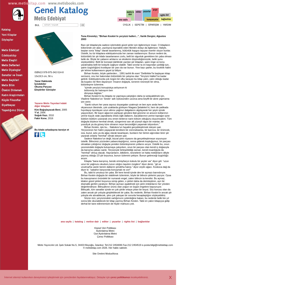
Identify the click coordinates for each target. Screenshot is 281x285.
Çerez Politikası (105, 236)
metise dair (92, 221)
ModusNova (111, 253)
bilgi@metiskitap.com (161, 245)
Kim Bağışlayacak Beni (47, 109)
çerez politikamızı (120, 277)
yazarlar (116, 221)
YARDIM (167, 25)
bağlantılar (144, 221)
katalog (79, 221)
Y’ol (36, 112)
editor (105, 221)
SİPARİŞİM (153, 25)
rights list (129, 221)
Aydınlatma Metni (105, 231)
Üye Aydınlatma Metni (105, 233)
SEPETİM (139, 25)
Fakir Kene (40, 118)
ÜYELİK (127, 25)
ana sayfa (66, 221)
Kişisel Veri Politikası (105, 228)
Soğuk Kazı (40, 115)
